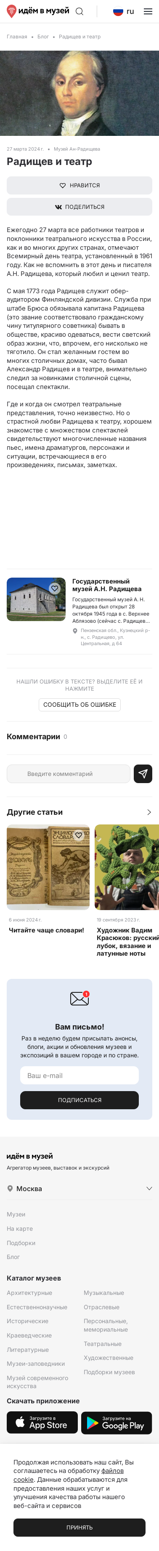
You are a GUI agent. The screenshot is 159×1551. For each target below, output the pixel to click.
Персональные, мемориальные (106, 1325)
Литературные (28, 1349)
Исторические (27, 1320)
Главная (17, 36)
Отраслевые (101, 1307)
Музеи (16, 1214)
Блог (43, 36)
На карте (20, 1228)
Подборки (21, 1242)
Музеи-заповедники (36, 1363)
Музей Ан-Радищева (77, 149)
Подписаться (79, 1100)
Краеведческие (29, 1335)
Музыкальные (104, 1292)
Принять (79, 1527)
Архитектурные (29, 1292)
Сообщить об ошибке (79, 704)
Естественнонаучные (37, 1307)
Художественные (108, 1357)
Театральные (103, 1343)
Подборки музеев (109, 1371)
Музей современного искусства (37, 1382)
